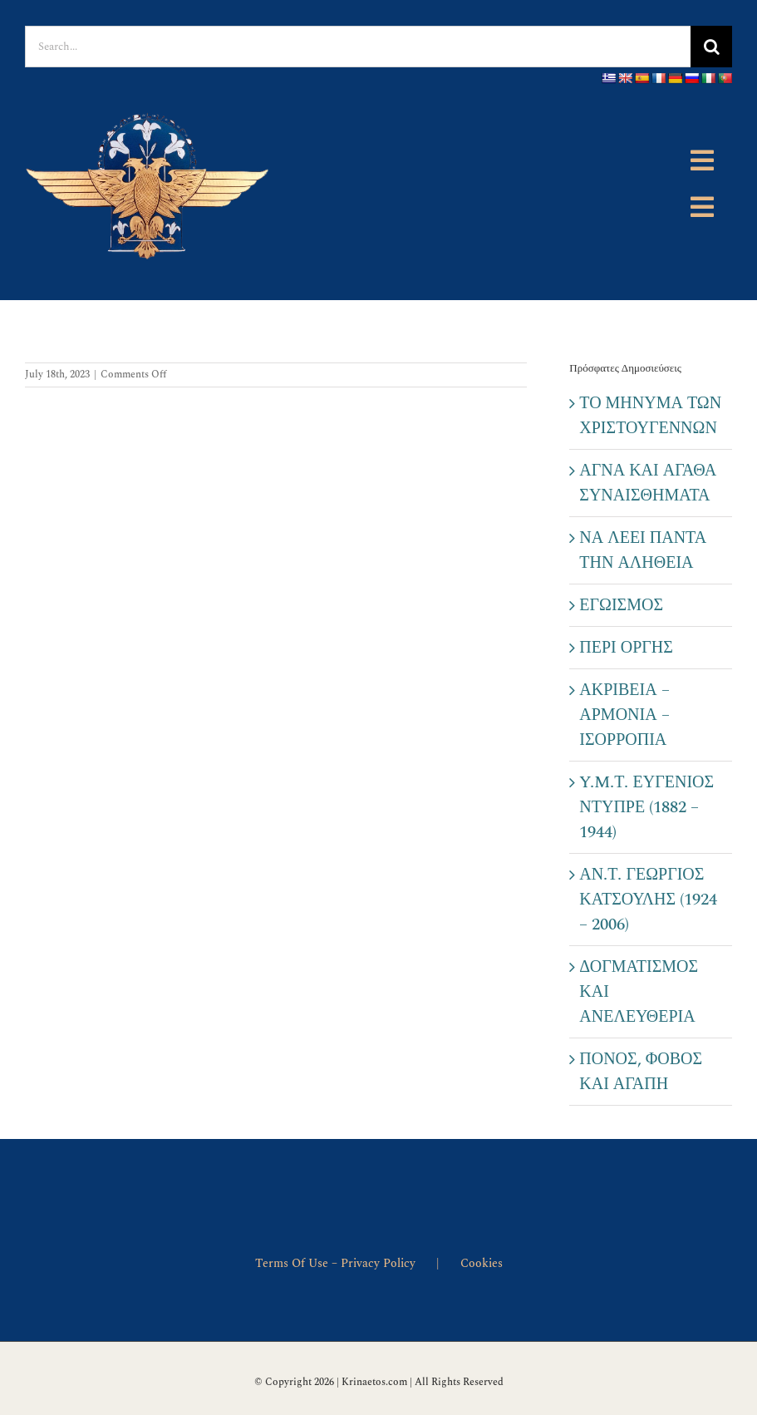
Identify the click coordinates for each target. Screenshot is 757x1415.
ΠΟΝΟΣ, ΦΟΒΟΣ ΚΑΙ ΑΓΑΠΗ (640, 1072)
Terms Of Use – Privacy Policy (335, 1263)
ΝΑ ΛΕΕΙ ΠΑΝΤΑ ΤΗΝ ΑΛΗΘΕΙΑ (642, 550)
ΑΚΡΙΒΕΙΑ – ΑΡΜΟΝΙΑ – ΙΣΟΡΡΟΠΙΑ (624, 715)
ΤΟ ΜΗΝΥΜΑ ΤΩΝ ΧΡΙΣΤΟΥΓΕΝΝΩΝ (650, 416)
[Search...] (358, 46)
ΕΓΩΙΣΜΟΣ (621, 605)
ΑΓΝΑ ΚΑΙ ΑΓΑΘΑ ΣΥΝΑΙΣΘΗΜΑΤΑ (647, 483)
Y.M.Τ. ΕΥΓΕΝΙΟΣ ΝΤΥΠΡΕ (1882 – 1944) (646, 807)
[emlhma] (149, 100)
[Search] (711, 46)
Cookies (481, 1263)
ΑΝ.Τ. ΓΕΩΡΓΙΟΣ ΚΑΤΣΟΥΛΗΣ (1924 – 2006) (648, 899)
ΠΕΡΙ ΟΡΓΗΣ (626, 647)
